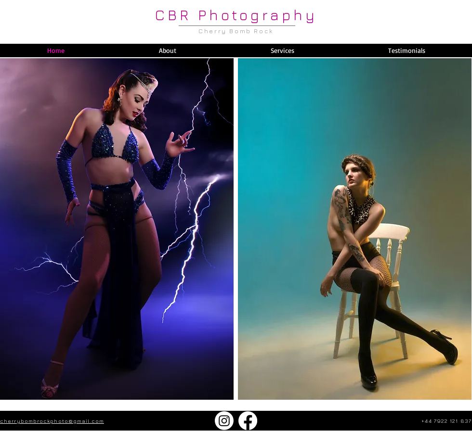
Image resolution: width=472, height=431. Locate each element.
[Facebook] (247, 420)
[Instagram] (224, 420)
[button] (282, 50)
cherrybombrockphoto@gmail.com (52, 421)
